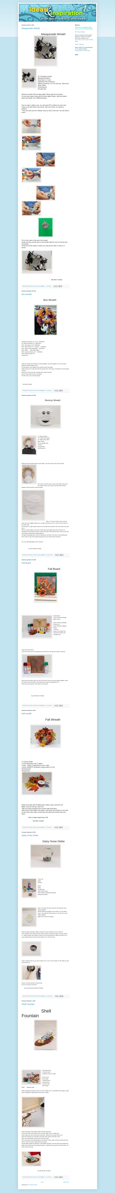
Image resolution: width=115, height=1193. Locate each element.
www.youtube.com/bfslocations (82, 50)
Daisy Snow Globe (30, 835)
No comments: (49, 390)
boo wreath (27, 294)
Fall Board (26, 563)
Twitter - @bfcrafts (79, 44)
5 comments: (49, 286)
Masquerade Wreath (31, 28)
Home (42, 1182)
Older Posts (66, 1182)
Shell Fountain (28, 1004)
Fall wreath (27, 713)
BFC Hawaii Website (80, 32)
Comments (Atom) (32, 1184)
